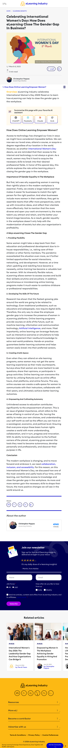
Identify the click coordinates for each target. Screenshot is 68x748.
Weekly (48, 590)
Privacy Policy (34, 735)
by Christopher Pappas (49, 667)
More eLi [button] (34, 710)
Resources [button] (34, 702)
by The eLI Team (21, 667)
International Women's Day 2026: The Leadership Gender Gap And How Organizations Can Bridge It (20, 653)
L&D (16, 587)
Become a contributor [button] (34, 718)
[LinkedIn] (30, 693)
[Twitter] (24, 693)
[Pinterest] (44, 693)
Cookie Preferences (50, 735)
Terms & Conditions (18, 735)
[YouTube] (37, 693)
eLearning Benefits (20, 11)
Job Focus (11, 584)
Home (8, 11)
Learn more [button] (21, 597)
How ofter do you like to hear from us (47, 585)
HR (9, 587)
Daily (39, 590)
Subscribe (14, 604)
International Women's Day (42, 148)
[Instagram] (50, 693)
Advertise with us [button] (34, 727)
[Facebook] (17, 693)
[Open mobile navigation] (4, 3)
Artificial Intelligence (29, 328)
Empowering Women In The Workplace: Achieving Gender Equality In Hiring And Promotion (47, 653)
